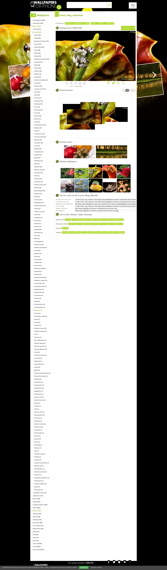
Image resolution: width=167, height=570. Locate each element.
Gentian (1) (37, 436)
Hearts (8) (37, 256)
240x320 (78, 232)
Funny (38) (36, 537)
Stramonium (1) (38, 489)
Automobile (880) (37, 522)
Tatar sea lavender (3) (40, 346)
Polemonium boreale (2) (41, 376)
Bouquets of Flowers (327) (41, 41)
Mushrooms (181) (38, 495)
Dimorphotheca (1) (39, 415)
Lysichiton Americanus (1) (41, 462)
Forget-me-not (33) (39, 133)
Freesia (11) (37, 220)
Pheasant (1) (37, 474)
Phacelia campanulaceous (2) (42, 373)
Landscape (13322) (38, 23)
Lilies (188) (37, 50)
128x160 (98, 232)
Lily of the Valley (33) (40, 136)
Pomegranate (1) (38, 480)
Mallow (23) (37, 157)
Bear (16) (36, 175)
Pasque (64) (37, 77)
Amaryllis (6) (37, 274)
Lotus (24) (37, 145)
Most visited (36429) (38, 549)
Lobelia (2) (37, 367)
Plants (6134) (37, 29)
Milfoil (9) (36, 238)
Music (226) (36, 531)
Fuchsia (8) (37, 250)
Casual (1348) (36, 516)
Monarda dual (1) (39, 465)
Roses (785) (37, 35)
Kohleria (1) (37, 457)
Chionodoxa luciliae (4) (40, 316)
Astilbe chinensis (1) (40, 400)
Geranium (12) (38, 199)
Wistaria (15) (37, 187)
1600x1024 (94, 224)
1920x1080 (111, 224)
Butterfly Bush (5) (39, 292)
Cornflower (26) (38, 142)
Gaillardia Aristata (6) (40, 277)
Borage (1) (37, 403)
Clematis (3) (37, 325)
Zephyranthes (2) (39, 388)
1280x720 (72, 224)
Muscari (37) (37, 119)
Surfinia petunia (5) (39, 304)
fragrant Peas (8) (39, 244)
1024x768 (88, 219)
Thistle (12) (37, 208)
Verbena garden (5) (39, 307)
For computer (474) (38, 525)
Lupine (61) (37, 83)
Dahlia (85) (37, 65)
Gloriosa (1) (37, 439)
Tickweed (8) (37, 262)
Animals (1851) (37, 510)
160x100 (91, 232)
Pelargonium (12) (39, 202)
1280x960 (95, 219)
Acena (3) (37, 319)
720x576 (75, 219)
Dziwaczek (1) (38, 421)
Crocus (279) (37, 44)
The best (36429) (37, 543)
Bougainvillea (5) (39, 289)
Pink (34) (36, 130)
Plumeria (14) (38, 193)
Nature (93, 23)
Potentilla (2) (37, 379)
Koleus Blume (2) (39, 364)
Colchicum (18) (38, 172)
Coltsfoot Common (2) (40, 355)
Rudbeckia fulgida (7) (40, 268)
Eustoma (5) (37, 298)
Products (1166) (37, 519)
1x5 (124, 90)
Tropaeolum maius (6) (40, 286)
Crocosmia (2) (38, 358)
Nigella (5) (37, 301)
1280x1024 (103, 219)
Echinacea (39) (38, 110)
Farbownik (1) (38, 430)
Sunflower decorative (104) (41, 59)
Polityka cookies (96, 567)
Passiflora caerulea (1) (40, 471)
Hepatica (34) (38, 128)
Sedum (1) (37, 486)
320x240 (71, 232)
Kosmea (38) (37, 116)
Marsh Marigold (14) (39, 190)
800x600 (81, 219)
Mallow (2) (37, 370)
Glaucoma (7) (38, 265)
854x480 (65, 228)
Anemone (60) (38, 86)
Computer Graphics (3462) (40, 504)
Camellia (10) (38, 229)
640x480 (68, 219)
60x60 (122, 232)
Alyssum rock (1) (39, 397)
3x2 (127, 90)
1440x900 (87, 224)
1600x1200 (120, 219)
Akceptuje (83, 567)
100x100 (116, 232)
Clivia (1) (36, 409)
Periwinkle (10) (38, 232)
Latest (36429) (37, 546)
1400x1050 (111, 219)
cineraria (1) (37, 406)
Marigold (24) (38, 148)
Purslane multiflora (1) (40, 483)
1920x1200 (119, 224)
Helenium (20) (38, 166)
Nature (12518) (37, 26)
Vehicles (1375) (37, 513)
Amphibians (77, 23)
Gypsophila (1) (38, 445)
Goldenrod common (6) (40, 280)
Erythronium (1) (38, 427)
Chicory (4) (37, 313)
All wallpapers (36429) (39, 20)
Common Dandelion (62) (41, 80)
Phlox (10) (37, 235)
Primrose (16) (38, 178)
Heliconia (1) (37, 448)
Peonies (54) (37, 98)
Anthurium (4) (38, 310)
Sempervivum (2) (39, 385)
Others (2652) (36, 507)
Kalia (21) (37, 163)
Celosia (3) (37, 322)
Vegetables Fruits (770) (40, 492)
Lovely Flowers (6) (39, 283)
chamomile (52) (38, 101)
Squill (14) (37, 196)
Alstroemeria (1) (38, 394)
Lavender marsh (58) (40, 89)
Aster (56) (37, 95)
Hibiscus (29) (38, 139)
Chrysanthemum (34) (40, 125)
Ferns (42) (37, 107)
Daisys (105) (37, 56)
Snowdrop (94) (38, 62)
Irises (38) (37, 113)
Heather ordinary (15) (40, 184)
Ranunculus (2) (38, 382)
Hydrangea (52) (38, 104)
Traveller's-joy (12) (39, 211)
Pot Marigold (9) (38, 241)
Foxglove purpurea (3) (40, 331)
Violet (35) (37, 122)
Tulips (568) (37, 38)
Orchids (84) (37, 68)
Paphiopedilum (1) (39, 468)
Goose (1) (37, 442)
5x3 (131, 90)
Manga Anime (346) (38, 528)
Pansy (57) (37, 92)
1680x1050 (102, 224)
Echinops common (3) (40, 328)
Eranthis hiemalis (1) (40, 424)
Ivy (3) (36, 334)
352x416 (65, 232)
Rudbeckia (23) (38, 160)
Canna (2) (37, 352)
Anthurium (110, 23)
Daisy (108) (37, 53)
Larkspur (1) (37, 460)
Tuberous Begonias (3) (40, 349)
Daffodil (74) (37, 74)
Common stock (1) (39, 412)
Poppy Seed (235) (39, 47)
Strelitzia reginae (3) (39, 343)
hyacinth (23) (38, 154)
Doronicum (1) (38, 418)
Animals (68, 23)
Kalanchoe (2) (38, 361)
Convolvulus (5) (38, 295)
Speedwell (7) (38, 271)
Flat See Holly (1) (39, 433)
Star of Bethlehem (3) (40, 340)
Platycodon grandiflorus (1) (42, 477)
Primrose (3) (37, 337)
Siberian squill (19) (39, 169)
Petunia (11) (37, 223)
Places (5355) (36, 498)
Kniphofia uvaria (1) (39, 454)
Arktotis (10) (37, 226)
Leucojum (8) (38, 259)
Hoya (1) (36, 451)
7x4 (134, 90)
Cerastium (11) (38, 217)
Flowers (101, 23)
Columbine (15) (38, 181)
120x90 (110, 232)
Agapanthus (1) (38, 391)
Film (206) (35, 534)
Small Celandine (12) (40, 205)
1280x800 (79, 224)
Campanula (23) (38, 151)
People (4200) (36, 501)
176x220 (85, 232)
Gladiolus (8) (37, 253)
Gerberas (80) (38, 71)
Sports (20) (36, 540)
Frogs (86, 23)
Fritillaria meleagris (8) (40, 247)
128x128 (104, 232)
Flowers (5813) (38, 32)
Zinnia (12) (37, 214)
